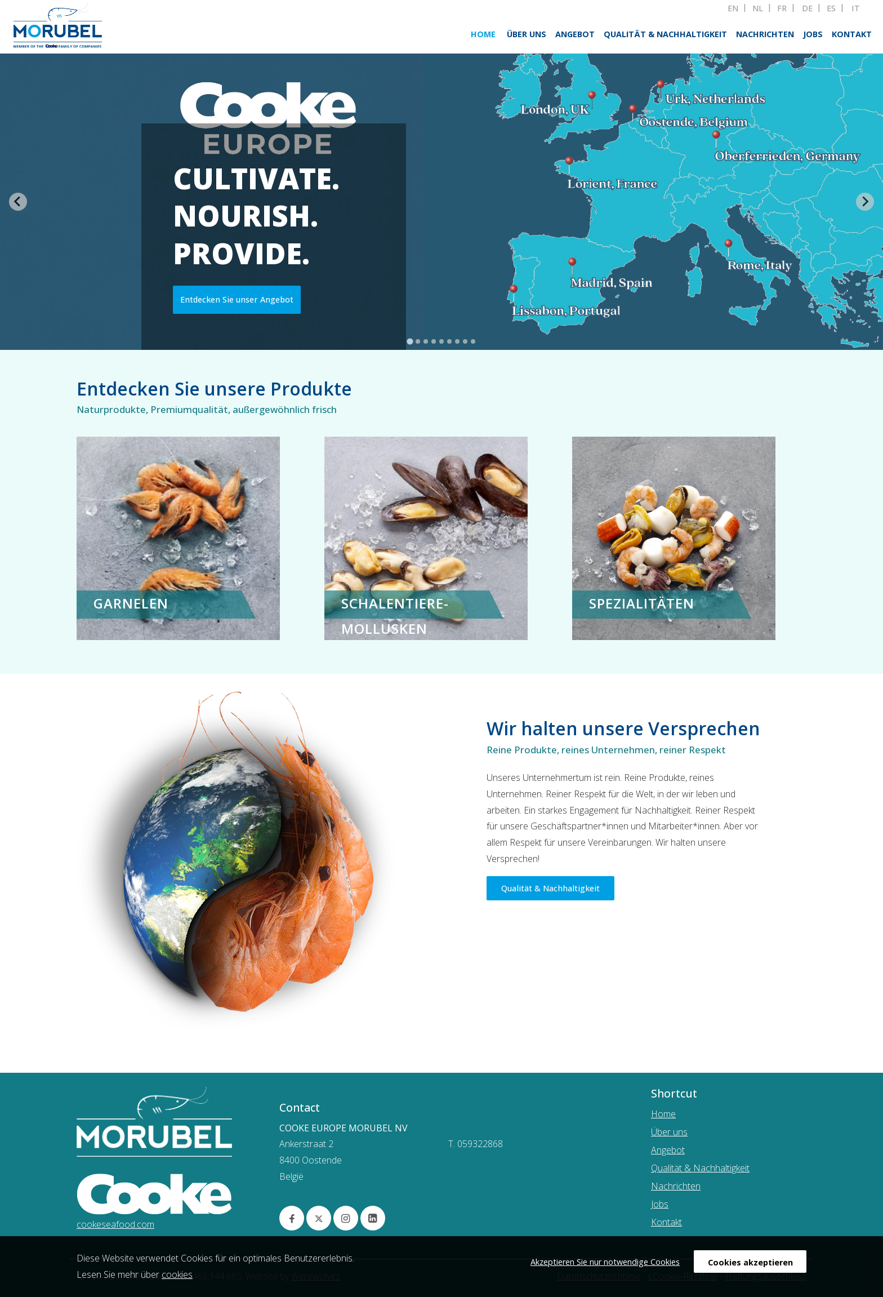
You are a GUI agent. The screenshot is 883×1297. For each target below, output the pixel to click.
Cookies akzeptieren (750, 1262)
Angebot (575, 34)
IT (855, 8)
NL (757, 8)
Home (483, 34)
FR (782, 8)
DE (807, 8)
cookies (177, 1274)
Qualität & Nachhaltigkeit (665, 34)
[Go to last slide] (18, 202)
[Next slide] (865, 202)
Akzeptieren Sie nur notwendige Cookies (605, 1261)
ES (831, 8)
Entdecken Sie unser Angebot (236, 305)
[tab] (410, 341)
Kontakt (852, 34)
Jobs (813, 34)
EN (733, 8)
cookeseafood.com (115, 1224)
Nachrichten (765, 34)
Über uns (526, 34)
